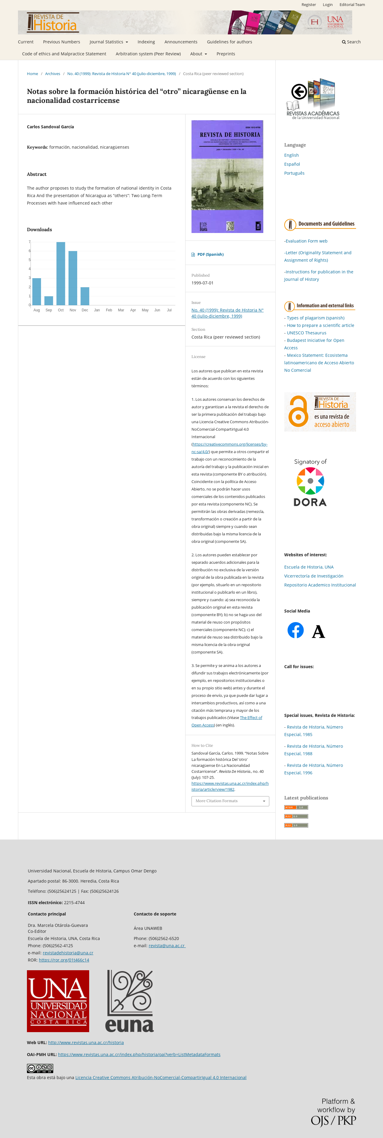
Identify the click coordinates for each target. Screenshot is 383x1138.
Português (294, 173)
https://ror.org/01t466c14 (64, 960)
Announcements (181, 42)
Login (328, 4)
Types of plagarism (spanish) (315, 318)
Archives (52, 73)
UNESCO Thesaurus (306, 333)
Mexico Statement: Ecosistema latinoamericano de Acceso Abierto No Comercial (319, 362)
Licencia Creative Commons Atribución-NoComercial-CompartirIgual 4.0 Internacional (161, 1077)
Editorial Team (352, 4)
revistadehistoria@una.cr (68, 953)
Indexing (146, 42)
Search (351, 42)
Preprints (226, 54)
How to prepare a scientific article (320, 325)
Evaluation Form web (307, 241)
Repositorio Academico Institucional (320, 585)
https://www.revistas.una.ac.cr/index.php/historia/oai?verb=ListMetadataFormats (139, 1054)
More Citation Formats (217, 800)
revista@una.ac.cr (167, 945)
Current (26, 42)
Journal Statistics (107, 42)
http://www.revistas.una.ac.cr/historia (86, 1042)
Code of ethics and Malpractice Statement (64, 54)
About (196, 54)
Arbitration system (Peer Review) (148, 54)
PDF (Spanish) (210, 254)
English (291, 155)
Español (292, 164)
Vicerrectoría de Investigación (314, 576)
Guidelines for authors (229, 42)
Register (309, 4)
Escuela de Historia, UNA (309, 567)
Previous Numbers (61, 42)
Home (32, 73)
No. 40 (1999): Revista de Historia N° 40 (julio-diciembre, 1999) (121, 73)
